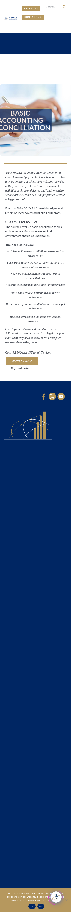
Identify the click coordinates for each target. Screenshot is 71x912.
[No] (66, 900)
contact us (33, 16)
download (22, 360)
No (41, 906)
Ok (32, 906)
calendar (31, 8)
